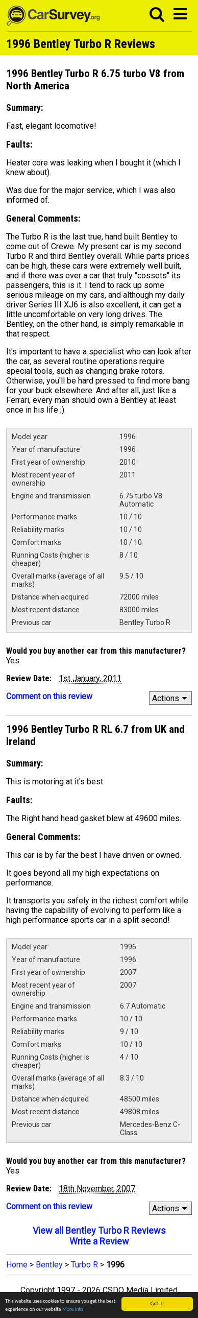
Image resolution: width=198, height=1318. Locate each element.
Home (17, 1264)
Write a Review (99, 1241)
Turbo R (84, 1264)
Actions (171, 698)
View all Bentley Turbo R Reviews (99, 1230)
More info (72, 1309)
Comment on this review (49, 696)
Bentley (49, 1264)
